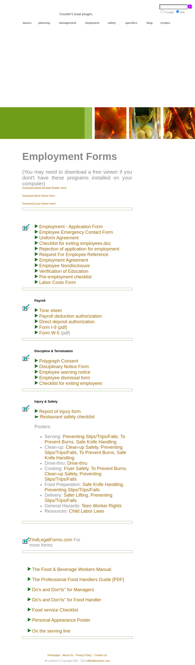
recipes (165, 22)
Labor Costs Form (57, 282)
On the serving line (50, 631)
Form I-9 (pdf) (53, 327)
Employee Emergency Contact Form (76, 232)
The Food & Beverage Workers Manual (71, 569)
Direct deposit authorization (66, 321)
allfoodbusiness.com (98, 660)
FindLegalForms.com (51, 539)
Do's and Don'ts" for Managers (62, 589)
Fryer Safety (76, 468)
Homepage (53, 655)
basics (27, 22)
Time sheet (50, 310)
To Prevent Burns (96, 452)
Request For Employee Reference (73, 254)
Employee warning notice (64, 372)
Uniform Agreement (59, 237)
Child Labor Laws (86, 511)
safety (112, 22)
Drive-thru (77, 463)
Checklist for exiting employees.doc (75, 243)
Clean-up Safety (82, 447)
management (67, 22)
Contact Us (100, 655)
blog (149, 22)
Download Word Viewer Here (38, 195)
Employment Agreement (63, 260)
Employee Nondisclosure (64, 265)
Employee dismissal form (64, 377)
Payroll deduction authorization (70, 316)
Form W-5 (50, 332)
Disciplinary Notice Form (63, 366)
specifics (131, 22)
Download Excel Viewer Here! (39, 203)
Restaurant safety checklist (67, 416)
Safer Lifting (76, 495)
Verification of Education (63, 271)
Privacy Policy (83, 655)
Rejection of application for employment (78, 248)
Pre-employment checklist (65, 276)
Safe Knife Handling (96, 441)
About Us (67, 655)
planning (44, 22)
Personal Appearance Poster (60, 620)
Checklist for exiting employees (70, 383)
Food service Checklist (54, 610)
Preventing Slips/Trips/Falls (90, 436)
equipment (92, 22)
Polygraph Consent (58, 361)
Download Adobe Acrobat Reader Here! (44, 188)
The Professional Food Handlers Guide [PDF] (78, 579)
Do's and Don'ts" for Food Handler (66, 599)
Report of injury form (59, 411)
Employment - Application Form (70, 226)
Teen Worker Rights (102, 505)
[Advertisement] (97, 69)
